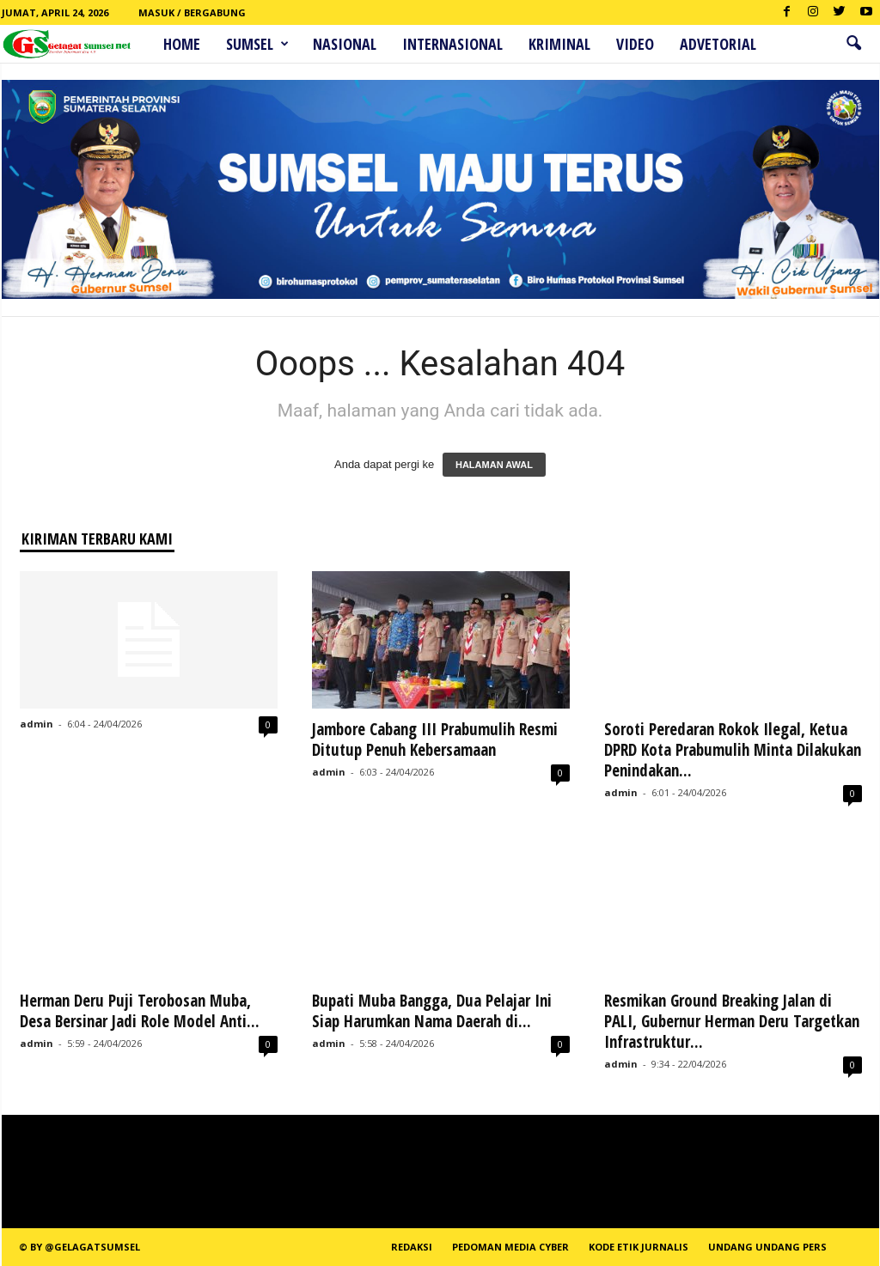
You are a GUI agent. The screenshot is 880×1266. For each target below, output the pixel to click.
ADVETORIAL (718, 43)
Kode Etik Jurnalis (638, 1246)
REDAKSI (411, 1246)
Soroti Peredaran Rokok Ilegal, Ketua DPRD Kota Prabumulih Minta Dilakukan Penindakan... (732, 750)
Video (635, 43)
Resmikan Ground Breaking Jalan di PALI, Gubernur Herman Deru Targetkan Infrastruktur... (731, 1021)
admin (36, 723)
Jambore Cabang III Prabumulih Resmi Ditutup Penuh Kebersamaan (435, 739)
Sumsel (257, 44)
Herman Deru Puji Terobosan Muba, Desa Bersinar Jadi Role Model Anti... (140, 1010)
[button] (853, 44)
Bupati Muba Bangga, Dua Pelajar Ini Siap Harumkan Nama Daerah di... (432, 1010)
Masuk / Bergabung (192, 12)
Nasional (344, 43)
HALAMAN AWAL (494, 465)
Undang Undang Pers (767, 1246)
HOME (181, 43)
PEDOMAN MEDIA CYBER (510, 1246)
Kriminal (559, 43)
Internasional (452, 43)
